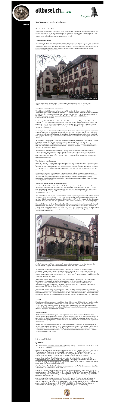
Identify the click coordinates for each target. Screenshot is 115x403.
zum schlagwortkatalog (77, 398)
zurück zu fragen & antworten (60, 398)
